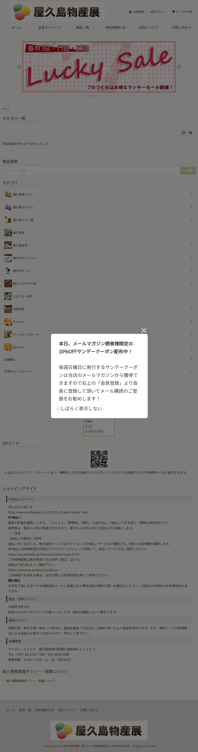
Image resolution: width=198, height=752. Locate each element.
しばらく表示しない (79, 408)
